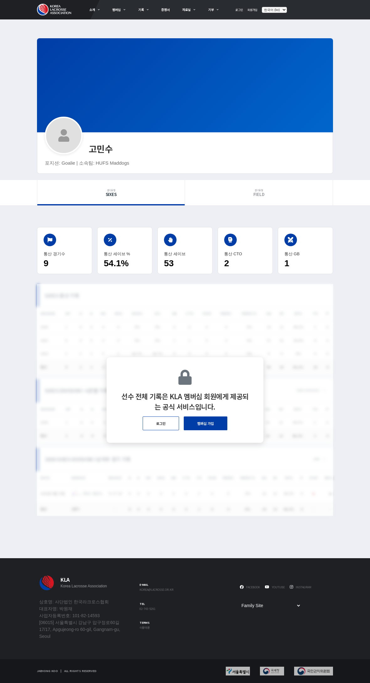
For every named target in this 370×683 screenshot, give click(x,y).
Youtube (275, 587)
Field (258, 192)
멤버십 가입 (205, 423)
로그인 (239, 10)
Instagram (300, 587)
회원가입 (252, 10)
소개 (92, 9)
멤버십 (116, 9)
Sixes (111, 192)
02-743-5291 (148, 609)
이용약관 (145, 628)
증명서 (165, 9)
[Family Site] (270, 605)
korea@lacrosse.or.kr (156, 590)
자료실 (186, 9)
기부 (211, 9)
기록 (141, 9)
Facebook (250, 587)
